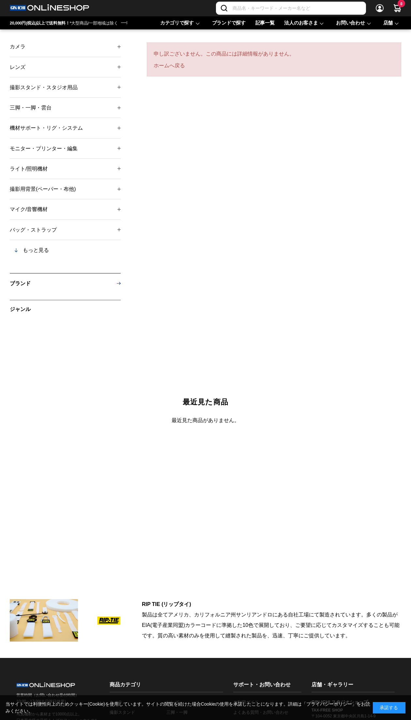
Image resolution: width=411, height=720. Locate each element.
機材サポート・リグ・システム (46, 128)
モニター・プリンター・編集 (44, 148)
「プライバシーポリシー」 (329, 704)
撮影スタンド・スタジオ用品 (44, 87)
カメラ (17, 46)
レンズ (17, 67)
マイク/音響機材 (29, 209)
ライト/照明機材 (29, 169)
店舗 (388, 22)
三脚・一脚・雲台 (31, 107)
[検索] (224, 8)
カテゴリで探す (177, 22)
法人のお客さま (301, 22)
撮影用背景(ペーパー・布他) (43, 189)
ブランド (20, 283)
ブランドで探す (229, 22)
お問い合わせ (350, 22)
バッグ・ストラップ (33, 230)
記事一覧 (265, 22)
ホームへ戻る (169, 65)
